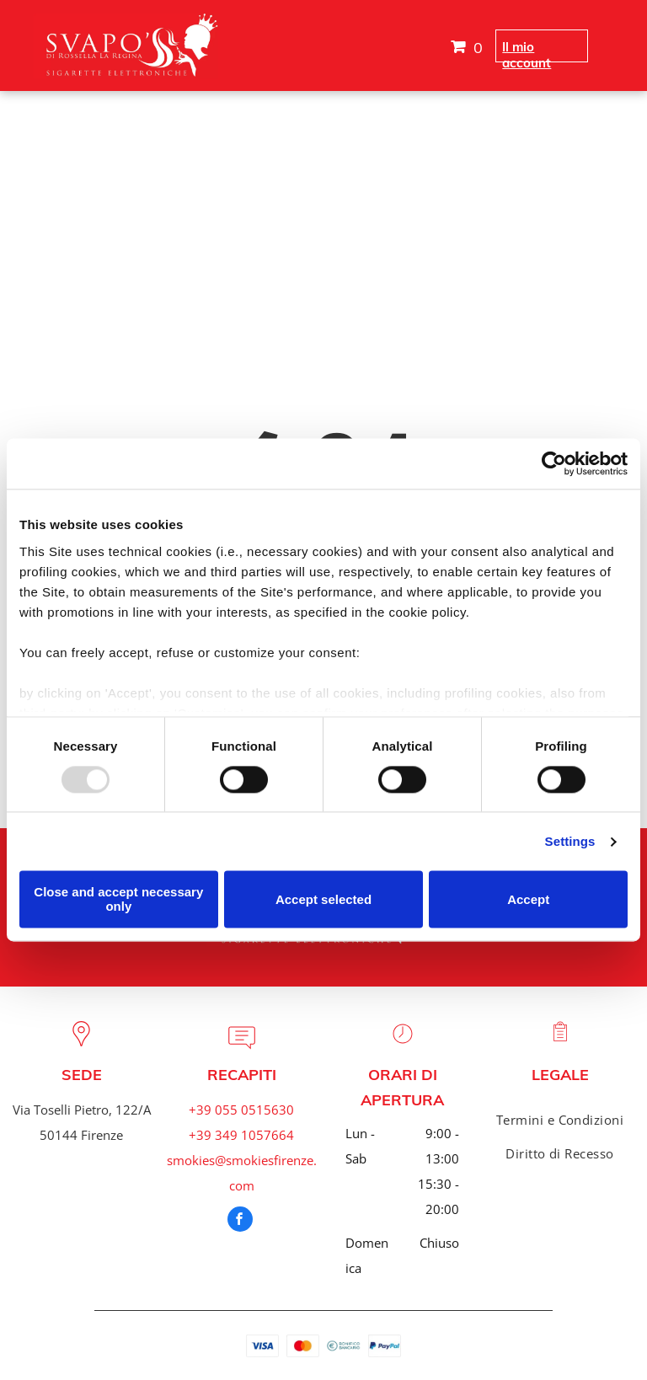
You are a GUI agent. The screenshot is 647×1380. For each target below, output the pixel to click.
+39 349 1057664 (241, 1134)
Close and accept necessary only (118, 899)
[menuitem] (560, 1120)
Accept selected (323, 899)
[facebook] (240, 1221)
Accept (528, 899)
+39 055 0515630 (241, 1109)
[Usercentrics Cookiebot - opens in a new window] (554, 463)
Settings (570, 841)
